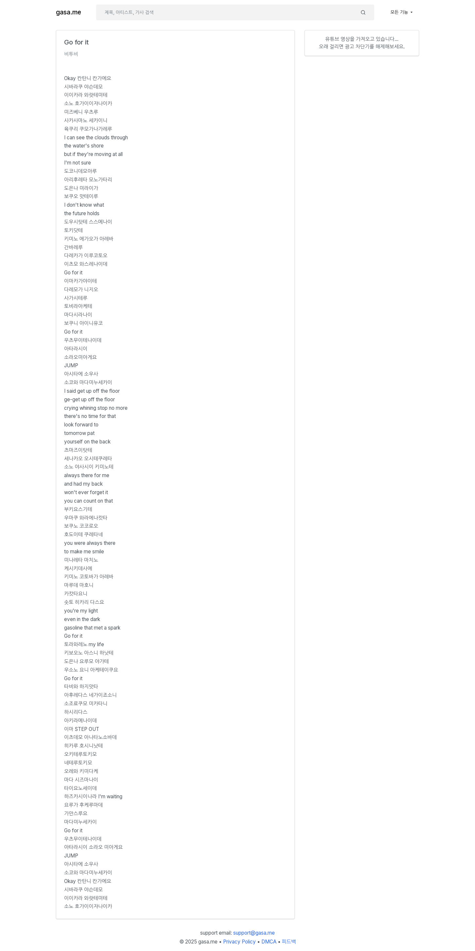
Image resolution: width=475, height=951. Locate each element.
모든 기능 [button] (400, 12)
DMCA (268, 942)
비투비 (71, 54)
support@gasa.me (254, 933)
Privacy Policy (239, 942)
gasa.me (68, 12)
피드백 (289, 942)
